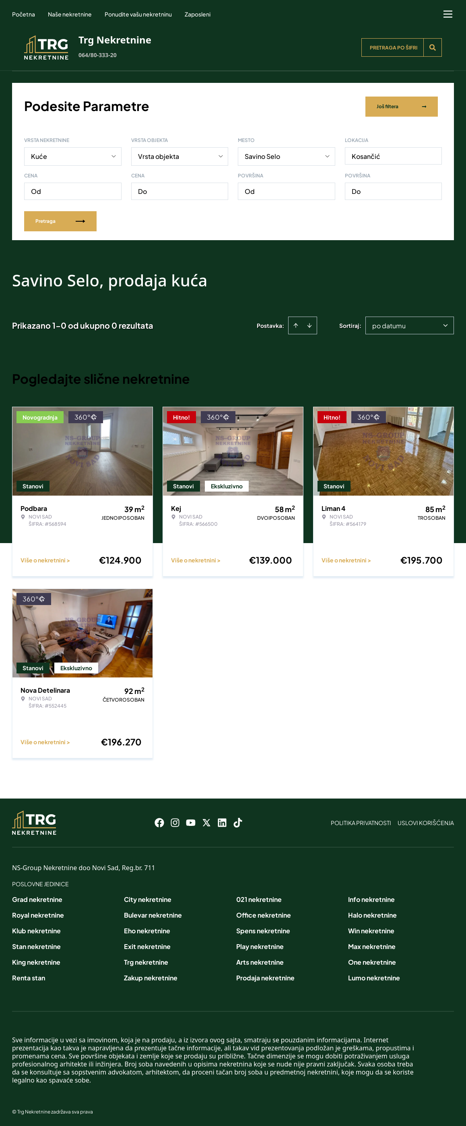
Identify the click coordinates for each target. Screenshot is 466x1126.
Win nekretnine (371, 929)
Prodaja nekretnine (265, 976)
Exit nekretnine (147, 945)
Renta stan (28, 976)
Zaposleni (197, 14)
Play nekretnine (260, 945)
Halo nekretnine (372, 913)
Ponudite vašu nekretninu (138, 14)
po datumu (389, 324)
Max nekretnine (372, 945)
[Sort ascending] (296, 324)
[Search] (432, 47)
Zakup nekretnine (150, 976)
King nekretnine (36, 960)
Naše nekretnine (70, 14)
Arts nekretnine (260, 960)
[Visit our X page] (206, 821)
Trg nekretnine (146, 960)
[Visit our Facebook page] (159, 821)
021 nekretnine (259, 897)
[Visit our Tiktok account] (238, 821)
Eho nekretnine (147, 929)
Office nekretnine (263, 913)
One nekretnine (372, 960)
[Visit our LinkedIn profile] (222, 821)
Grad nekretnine (37, 897)
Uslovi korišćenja (426, 821)
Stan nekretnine (36, 945)
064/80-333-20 (97, 55)
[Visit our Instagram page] (175, 821)
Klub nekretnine (36, 929)
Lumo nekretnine (374, 976)
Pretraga (60, 219)
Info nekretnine (371, 897)
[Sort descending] (309, 324)
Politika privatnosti (361, 821)
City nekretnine (147, 897)
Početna (23, 14)
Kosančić (366, 154)
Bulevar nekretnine (153, 913)
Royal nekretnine (38, 913)
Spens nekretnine (263, 929)
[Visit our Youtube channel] (191, 821)
